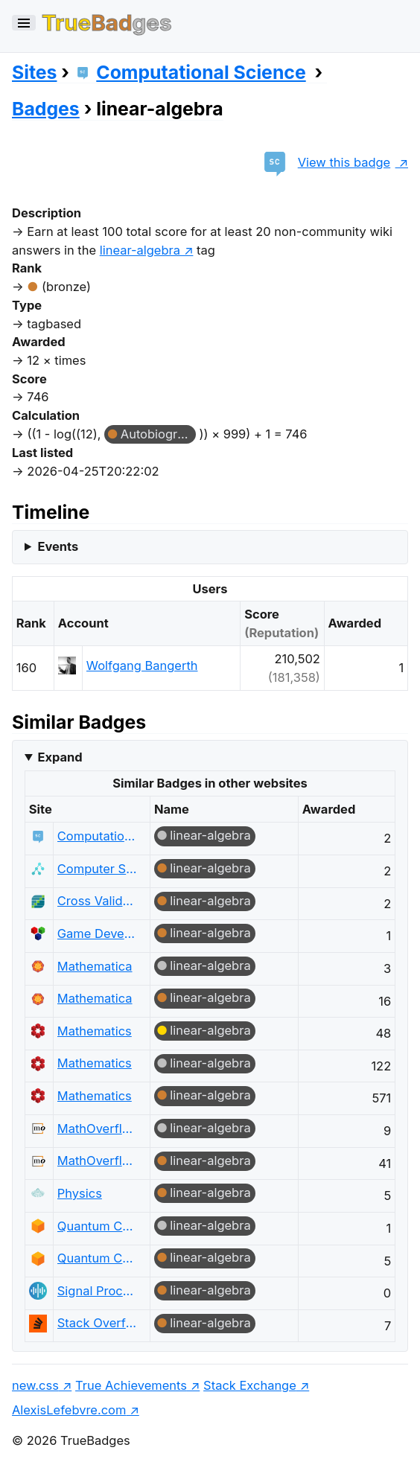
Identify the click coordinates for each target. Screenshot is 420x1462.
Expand (59, 757)
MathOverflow (97, 1128)
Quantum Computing (97, 1226)
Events (57, 546)
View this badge (323, 162)
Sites (34, 72)
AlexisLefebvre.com (69, 1409)
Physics (79, 1193)
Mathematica (95, 966)
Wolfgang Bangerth (142, 665)
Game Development (97, 933)
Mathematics (94, 1031)
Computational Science (190, 72)
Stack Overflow (97, 1322)
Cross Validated (97, 900)
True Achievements (131, 1385)
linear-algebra (210, 835)
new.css (35, 1385)
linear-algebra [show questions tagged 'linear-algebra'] (140, 250)
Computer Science (97, 868)
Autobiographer (158, 434)
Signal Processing (97, 1290)
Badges (46, 109)
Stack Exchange (249, 1385)
